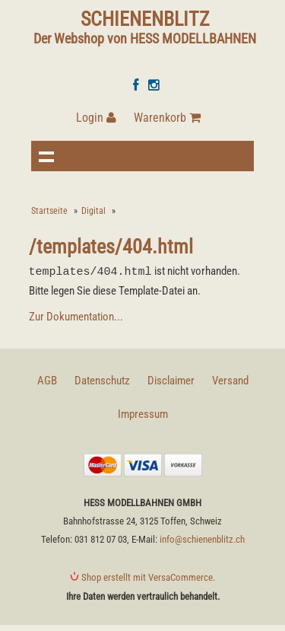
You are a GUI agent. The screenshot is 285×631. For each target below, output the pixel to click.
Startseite (49, 211)
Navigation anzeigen (46, 156)
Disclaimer (171, 380)
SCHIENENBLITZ (145, 19)
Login (96, 117)
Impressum (143, 413)
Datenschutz (102, 380)
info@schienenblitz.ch (202, 538)
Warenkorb (167, 117)
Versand (230, 380)
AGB (47, 380)
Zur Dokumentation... (76, 316)
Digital (93, 211)
